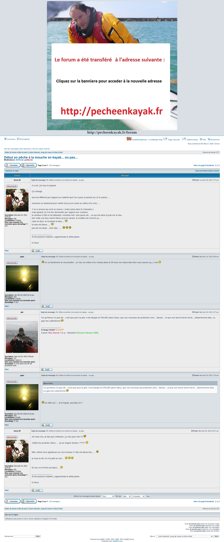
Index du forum (11, 152)
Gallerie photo (190, 140)
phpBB (101, 539)
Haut (6, 251)
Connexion (9, 139)
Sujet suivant (214, 171)
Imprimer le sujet (12, 171)
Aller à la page (199, 165)
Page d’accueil (171, 140)
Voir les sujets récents (41, 149)
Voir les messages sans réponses (17, 149)
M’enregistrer (23, 139)
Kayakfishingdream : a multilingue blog (145, 140)
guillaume (28, 160)
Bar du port (22, 152)
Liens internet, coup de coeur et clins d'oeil (45, 152)
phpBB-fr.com (118, 541)
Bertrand (19, 160)
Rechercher (214, 140)
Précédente (209, 165)
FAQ (203, 140)
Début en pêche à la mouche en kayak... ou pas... (41, 157)
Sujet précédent (201, 171)
